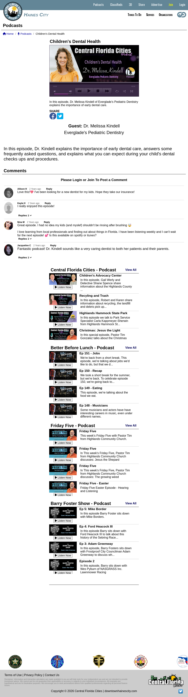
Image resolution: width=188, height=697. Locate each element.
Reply (49, 189)
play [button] (88, 91)
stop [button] (97, 91)
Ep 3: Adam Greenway (96, 544)
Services (150, 14)
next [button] (107, 91)
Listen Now (63, 287)
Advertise (156, 4)
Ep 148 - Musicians (93, 405)
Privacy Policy (33, 675)
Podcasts (98, 4)
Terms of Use (13, 675)
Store (141, 4)
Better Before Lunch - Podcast (82, 347)
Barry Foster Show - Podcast (81, 503)
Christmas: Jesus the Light (99, 330)
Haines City (36, 14)
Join (171, 4)
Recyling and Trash (94, 295)
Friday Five (87, 431)
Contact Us (52, 675)
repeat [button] (117, 91)
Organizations (165, 14)
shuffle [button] (124, 91)
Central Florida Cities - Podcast (83, 269)
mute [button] (55, 91)
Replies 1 (25, 215)
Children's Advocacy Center (100, 275)
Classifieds (116, 4)
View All (130, 269)
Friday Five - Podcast (73, 425)
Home (8, 33)
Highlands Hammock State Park (103, 313)
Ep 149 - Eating (90, 388)
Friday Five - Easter (94, 483)
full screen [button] (131, 91)
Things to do (134, 14)
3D (130, 4)
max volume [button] (70, 91)
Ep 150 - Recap (90, 371)
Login (182, 4)
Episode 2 (86, 561)
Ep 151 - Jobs (89, 353)
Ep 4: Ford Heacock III (96, 526)
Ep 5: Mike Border (92, 509)
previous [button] (79, 91)
